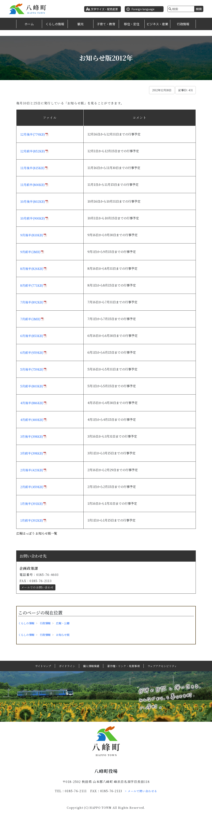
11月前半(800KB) (32, 185)
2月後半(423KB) (31, 470)
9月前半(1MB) (30, 252)
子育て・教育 (106, 24)
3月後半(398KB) (31, 436)
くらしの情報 (55, 24)
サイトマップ (43, 666)
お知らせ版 (63, 635)
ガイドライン (67, 666)
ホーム (29, 24)
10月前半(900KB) (32, 218)
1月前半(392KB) (31, 520)
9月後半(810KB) (31, 235)
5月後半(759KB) (31, 369)
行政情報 (183, 24)
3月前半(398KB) (31, 453)
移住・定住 (131, 24)
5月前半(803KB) (31, 386)
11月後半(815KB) (32, 168)
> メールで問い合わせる (141, 791)
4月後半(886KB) (31, 403)
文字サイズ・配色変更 (104, 9)
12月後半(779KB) (32, 134)
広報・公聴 (63, 623)
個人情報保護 (91, 666)
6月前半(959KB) (31, 352)
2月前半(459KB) (31, 487)
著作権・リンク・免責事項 (123, 666)
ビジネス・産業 (157, 24)
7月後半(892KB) (31, 302)
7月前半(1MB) (30, 319)
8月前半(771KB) (31, 285)
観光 (80, 24)
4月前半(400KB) (31, 419)
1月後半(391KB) (31, 503)
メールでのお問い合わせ (37, 587)
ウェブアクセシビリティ (162, 666)
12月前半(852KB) (32, 151)
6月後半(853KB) (31, 336)
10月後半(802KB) (32, 201)
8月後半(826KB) (31, 268)
